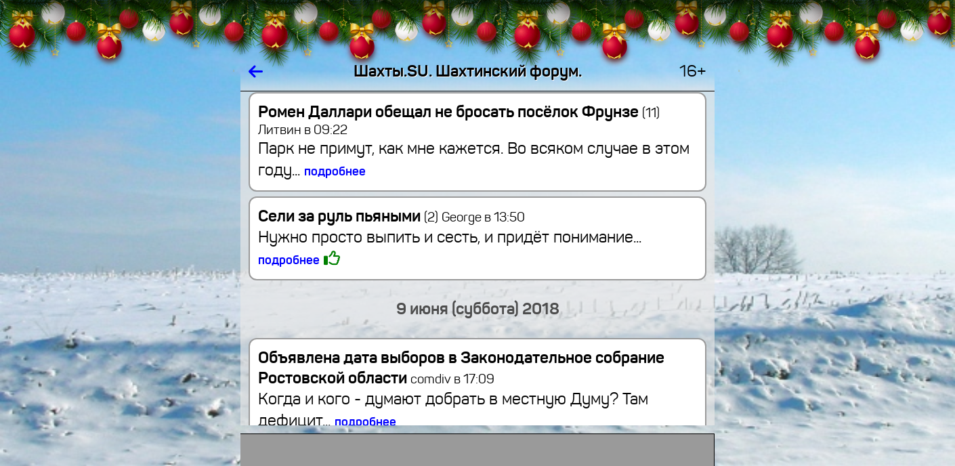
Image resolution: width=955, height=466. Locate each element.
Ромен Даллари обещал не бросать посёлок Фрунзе (459, 112)
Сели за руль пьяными (348, 216)
